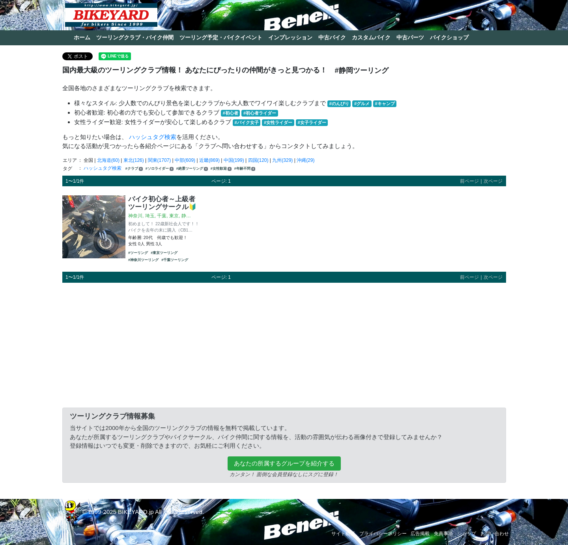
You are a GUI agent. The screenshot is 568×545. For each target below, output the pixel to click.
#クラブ (134, 169)
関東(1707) (159, 160)
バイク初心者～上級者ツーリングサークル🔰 (162, 202)
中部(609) (185, 160)
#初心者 (230, 113)
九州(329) (282, 160)
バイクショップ (449, 37)
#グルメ (362, 103)
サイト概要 (343, 533)
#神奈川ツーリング (143, 260)
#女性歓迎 (221, 169)
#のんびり (339, 103)
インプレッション (290, 37)
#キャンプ (384, 103)
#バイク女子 (247, 122)
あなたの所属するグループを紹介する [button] (284, 463)
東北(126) (133, 160)
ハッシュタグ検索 (152, 136)
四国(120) (258, 160)
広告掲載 (420, 533)
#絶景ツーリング (192, 169)
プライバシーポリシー (383, 533)
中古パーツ (410, 37)
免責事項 (443, 533)
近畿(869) (209, 160)
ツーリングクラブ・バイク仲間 (135, 37)
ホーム (82, 37)
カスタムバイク (371, 37)
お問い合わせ (494, 533)
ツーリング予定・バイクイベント (220, 37)
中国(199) (234, 160)
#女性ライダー (278, 122)
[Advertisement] (284, 344)
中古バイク (332, 37)
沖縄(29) (305, 160)
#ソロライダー (160, 169)
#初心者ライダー (259, 113)
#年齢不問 (244, 169)
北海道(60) (108, 160)
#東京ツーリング (164, 253)
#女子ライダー (311, 122)
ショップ (466, 533)
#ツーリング (138, 253)
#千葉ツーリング (174, 260)
